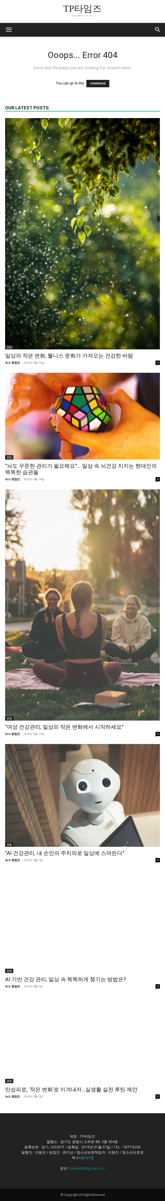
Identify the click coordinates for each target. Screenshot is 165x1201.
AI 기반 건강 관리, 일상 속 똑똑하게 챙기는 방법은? (65, 979)
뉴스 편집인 (12, 362)
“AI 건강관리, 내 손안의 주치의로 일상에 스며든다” (64, 853)
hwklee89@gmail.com (87, 1168)
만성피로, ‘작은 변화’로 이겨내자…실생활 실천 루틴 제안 (71, 1089)
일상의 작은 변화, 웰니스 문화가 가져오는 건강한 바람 (69, 356)
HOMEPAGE (97, 83)
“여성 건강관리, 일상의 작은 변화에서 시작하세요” (64, 727)
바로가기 (84, 1157)
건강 (9, 347)
